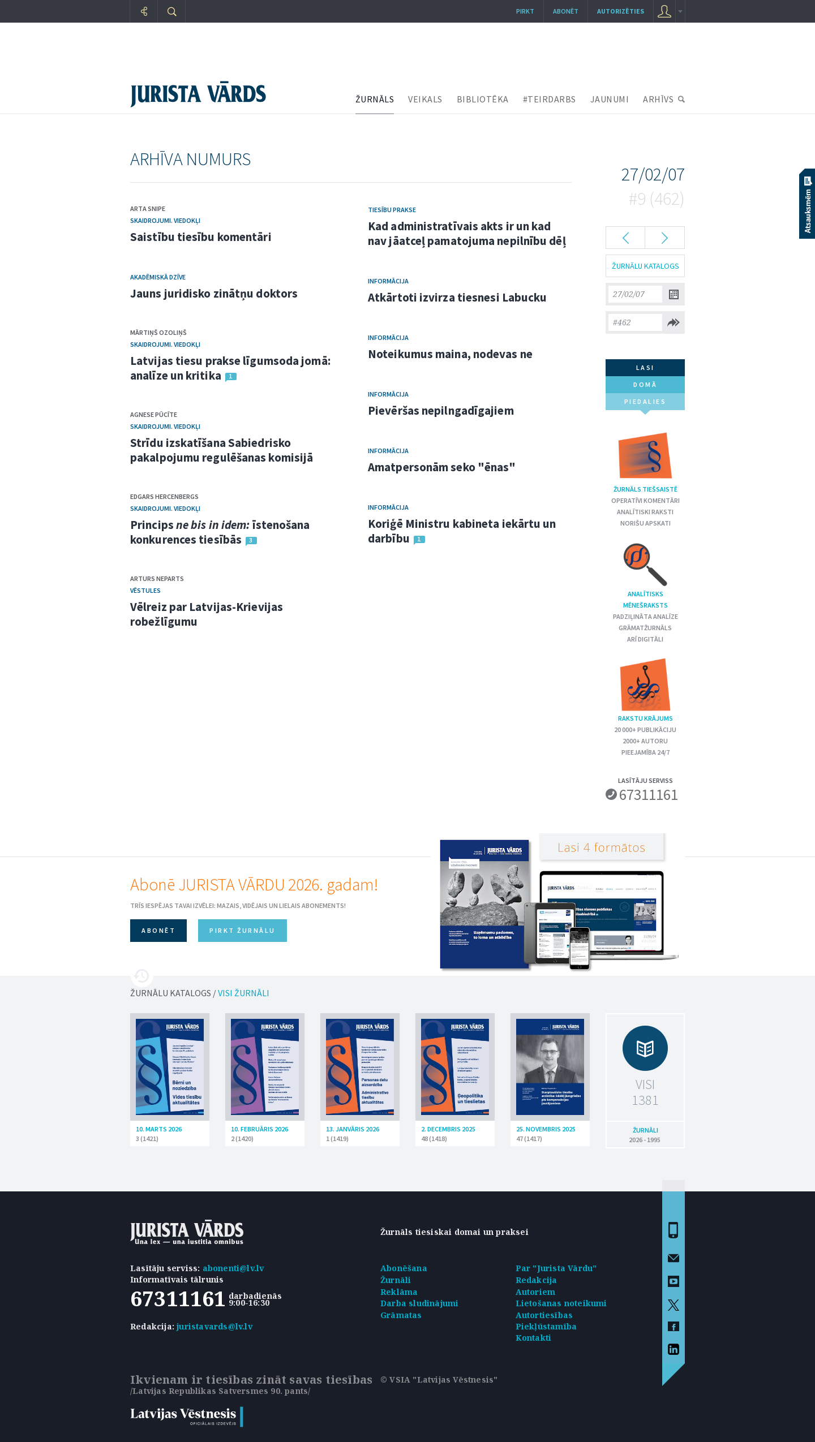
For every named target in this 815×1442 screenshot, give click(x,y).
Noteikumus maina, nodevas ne (450, 353)
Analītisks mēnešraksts (645, 574)
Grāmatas (401, 1315)
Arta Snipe (147, 208)
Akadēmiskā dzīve (158, 277)
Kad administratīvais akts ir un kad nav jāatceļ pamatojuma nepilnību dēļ (467, 233)
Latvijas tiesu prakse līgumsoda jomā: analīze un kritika (230, 368)
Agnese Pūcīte (153, 414)
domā (645, 384)
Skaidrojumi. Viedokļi (165, 220)
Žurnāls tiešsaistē (645, 460)
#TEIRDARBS (549, 99)
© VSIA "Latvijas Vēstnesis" (438, 1379)
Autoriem (536, 1291)
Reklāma (399, 1291)
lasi (645, 367)
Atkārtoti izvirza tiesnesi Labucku (457, 297)
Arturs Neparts (157, 578)
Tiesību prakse (392, 209)
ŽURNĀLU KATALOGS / (199, 992)
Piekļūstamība (546, 1326)
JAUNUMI (609, 99)
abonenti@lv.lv (233, 1268)
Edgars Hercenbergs (164, 496)
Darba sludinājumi (419, 1303)
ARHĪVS (658, 99)
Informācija (388, 281)
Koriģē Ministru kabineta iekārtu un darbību (462, 531)
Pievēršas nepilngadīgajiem (441, 410)
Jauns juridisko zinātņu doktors (214, 293)
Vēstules (145, 590)
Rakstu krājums (645, 689)
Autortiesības (544, 1315)
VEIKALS (425, 99)
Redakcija (536, 1280)
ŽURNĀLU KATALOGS (645, 266)
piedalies (645, 403)
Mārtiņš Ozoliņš (158, 332)
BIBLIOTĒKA (483, 99)
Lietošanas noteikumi (561, 1303)
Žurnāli (395, 1280)
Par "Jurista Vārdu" (556, 1268)
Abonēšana (403, 1268)
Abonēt (565, 11)
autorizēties (620, 11)
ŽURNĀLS (374, 99)
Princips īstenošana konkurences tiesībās (220, 532)
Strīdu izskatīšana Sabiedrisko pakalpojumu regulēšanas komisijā (221, 450)
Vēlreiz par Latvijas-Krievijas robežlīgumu (206, 614)
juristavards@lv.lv (214, 1326)
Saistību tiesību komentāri (201, 236)
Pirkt (525, 11)
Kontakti (534, 1337)
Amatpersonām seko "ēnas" (442, 467)
